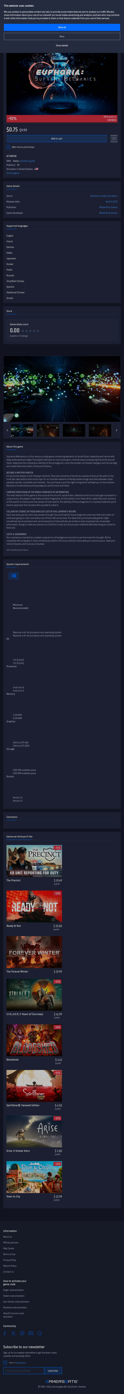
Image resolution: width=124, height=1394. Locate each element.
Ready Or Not (13, 926)
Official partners (10, 1242)
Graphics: (11, 721)
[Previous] (7, 430)
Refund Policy (9, 1266)
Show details (62, 45)
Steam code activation (14, 1295)
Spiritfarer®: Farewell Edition (22, 1105)
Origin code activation (13, 1290)
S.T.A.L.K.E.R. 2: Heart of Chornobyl (24, 1014)
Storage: (10, 749)
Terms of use (9, 1254)
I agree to (17, 1362)
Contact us (8, 1271)
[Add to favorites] (114, 138)
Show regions (13, 173)
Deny (62, 36)
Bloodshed (12, 1059)
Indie (103, 196)
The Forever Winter (17, 971)
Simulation (112, 196)
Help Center (8, 1248)
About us (7, 1236)
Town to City (13, 1196)
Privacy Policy (9, 1260)
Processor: (11, 666)
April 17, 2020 (112, 201)
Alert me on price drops (23, 147)
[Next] (116, 430)
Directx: (10, 776)
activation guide (27, 161)
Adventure (95, 196)
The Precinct (13, 880)
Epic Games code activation (16, 1301)
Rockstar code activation (15, 1307)
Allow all (62, 27)
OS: (7, 638)
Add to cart (57, 138)
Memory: (10, 694)
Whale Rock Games (108, 207)
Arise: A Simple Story (18, 1151)
